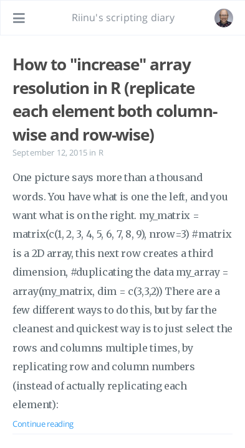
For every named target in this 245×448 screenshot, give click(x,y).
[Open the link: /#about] (223, 18)
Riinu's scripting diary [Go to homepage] (123, 17)
